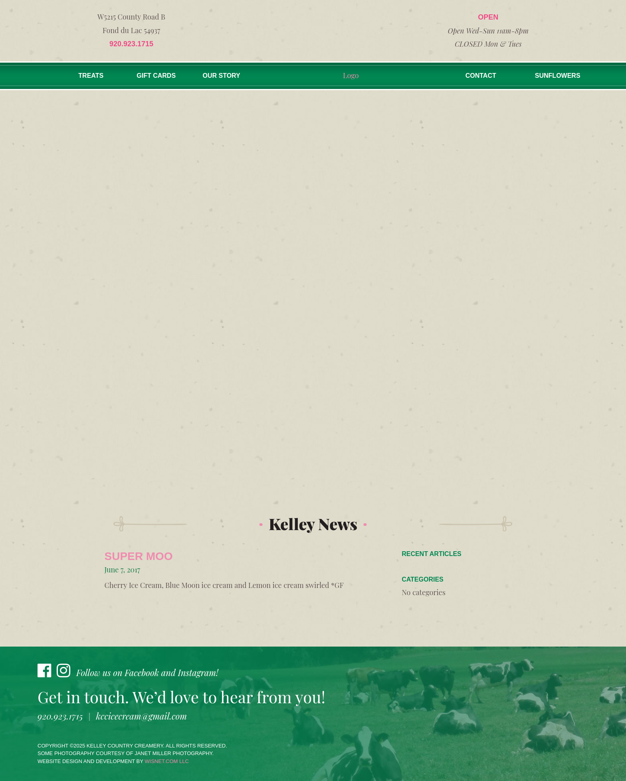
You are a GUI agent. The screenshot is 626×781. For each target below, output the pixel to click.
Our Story (221, 75)
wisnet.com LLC (167, 761)
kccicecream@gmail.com (141, 716)
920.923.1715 (131, 44)
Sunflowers (557, 75)
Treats (90, 75)
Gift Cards (156, 75)
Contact (481, 75)
